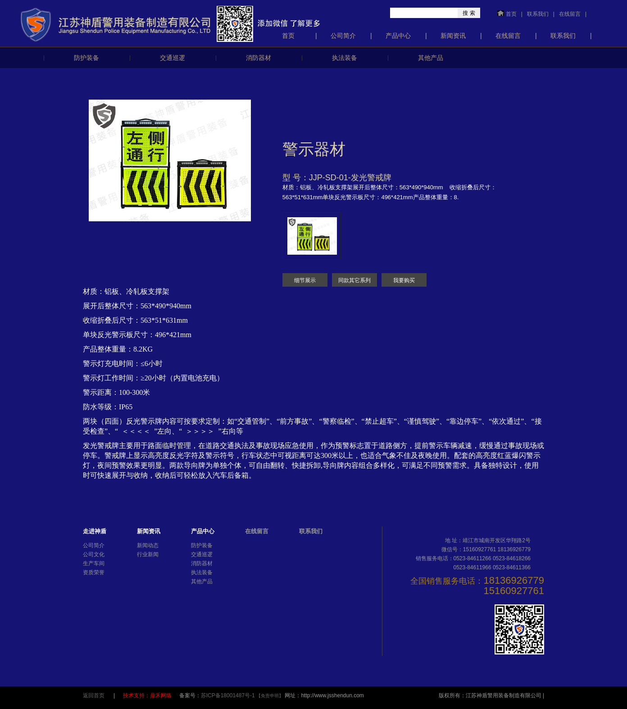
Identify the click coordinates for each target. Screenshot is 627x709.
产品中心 (398, 35)
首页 (511, 14)
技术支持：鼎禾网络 (148, 695)
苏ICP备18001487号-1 (228, 695)
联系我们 (538, 14)
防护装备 (86, 57)
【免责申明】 (269, 695)
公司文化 (93, 554)
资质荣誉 (93, 572)
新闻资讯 (453, 35)
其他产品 (430, 57)
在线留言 (570, 14)
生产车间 (93, 563)
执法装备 (344, 57)
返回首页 (93, 695)
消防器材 (258, 57)
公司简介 (343, 35)
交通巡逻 (172, 57)
